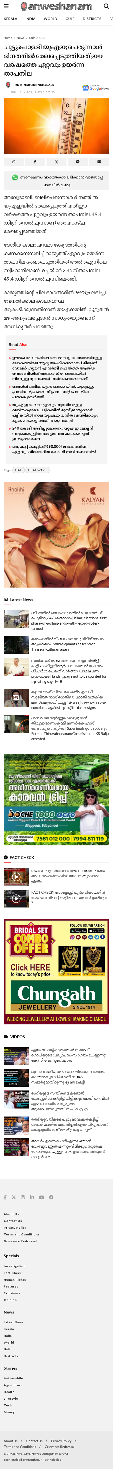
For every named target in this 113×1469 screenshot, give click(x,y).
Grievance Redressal (20, 1241)
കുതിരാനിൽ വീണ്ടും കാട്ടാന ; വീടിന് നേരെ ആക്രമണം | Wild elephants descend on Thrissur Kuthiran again (67, 643)
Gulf (70, 19)
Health (9, 1392)
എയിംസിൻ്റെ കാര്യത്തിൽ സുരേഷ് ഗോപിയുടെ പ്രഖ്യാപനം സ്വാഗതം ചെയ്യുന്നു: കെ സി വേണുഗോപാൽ (68, 1054)
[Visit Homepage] (56, 6)
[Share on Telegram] (78, 162)
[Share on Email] (99, 162)
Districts (92, 19)
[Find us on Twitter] (14, 1197)
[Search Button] (106, 6)
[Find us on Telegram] (51, 1197)
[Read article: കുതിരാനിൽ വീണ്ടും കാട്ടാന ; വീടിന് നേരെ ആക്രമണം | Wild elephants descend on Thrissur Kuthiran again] (16, 645)
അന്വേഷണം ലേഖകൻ (35, 84)
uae (18, 470)
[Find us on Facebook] (5, 1197)
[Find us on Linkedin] (32, 1197)
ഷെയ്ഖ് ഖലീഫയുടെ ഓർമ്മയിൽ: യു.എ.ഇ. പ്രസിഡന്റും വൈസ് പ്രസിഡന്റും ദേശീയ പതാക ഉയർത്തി (53, 391)
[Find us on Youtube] (41, 1197)
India (31, 19)
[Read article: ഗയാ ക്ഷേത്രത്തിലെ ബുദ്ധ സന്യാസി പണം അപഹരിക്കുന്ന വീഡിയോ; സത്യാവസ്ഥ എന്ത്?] (16, 877)
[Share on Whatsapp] (14, 162)
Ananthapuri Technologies (43, 1459)
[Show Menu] (6, 6)
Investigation (15, 1266)
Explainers (12, 1293)
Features (11, 1286)
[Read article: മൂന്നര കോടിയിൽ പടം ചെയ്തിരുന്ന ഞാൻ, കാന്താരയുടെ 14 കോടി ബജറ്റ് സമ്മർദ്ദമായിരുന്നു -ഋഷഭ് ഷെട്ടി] (16, 1078)
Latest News (14, 1322)
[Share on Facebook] (35, 162)
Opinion (10, 1300)
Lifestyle (11, 1398)
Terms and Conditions (22, 1234)
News (20, 38)
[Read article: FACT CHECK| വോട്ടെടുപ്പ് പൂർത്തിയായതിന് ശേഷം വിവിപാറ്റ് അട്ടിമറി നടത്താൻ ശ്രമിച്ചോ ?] (16, 899)
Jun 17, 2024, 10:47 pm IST (34, 92)
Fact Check (13, 1273)
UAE (42, 38)
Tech (8, 1405)
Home (8, 38)
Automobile (13, 1378)
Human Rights (15, 1279)
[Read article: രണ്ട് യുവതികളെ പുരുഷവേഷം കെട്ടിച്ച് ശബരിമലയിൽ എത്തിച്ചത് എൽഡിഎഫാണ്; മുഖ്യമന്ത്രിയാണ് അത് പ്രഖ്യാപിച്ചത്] (16, 1126)
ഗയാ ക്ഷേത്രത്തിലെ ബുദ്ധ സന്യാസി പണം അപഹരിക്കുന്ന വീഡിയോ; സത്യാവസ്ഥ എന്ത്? (68, 875)
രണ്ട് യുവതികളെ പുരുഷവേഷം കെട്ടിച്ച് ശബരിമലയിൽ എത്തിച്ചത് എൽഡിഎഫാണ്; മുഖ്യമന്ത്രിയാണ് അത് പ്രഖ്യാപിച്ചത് (69, 1124)
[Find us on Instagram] (23, 1197)
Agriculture (13, 1385)
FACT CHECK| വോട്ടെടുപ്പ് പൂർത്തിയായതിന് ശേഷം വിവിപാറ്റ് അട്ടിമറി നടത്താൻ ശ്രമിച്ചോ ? (69, 897)
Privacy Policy (15, 1227)
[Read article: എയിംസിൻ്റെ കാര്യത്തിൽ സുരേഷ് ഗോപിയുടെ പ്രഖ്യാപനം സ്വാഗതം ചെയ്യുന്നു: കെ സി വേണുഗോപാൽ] (16, 1056)
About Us (11, 1214)
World (50, 19)
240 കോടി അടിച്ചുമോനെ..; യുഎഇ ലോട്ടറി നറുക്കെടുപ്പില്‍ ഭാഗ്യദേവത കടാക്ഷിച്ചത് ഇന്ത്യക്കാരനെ (52, 433)
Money (9, 1412)
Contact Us (13, 1221)
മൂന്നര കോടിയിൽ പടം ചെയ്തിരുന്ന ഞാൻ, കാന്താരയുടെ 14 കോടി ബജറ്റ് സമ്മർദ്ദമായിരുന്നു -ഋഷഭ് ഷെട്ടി (67, 1076)
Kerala (10, 19)
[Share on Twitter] (56, 162)
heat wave (37, 470)
